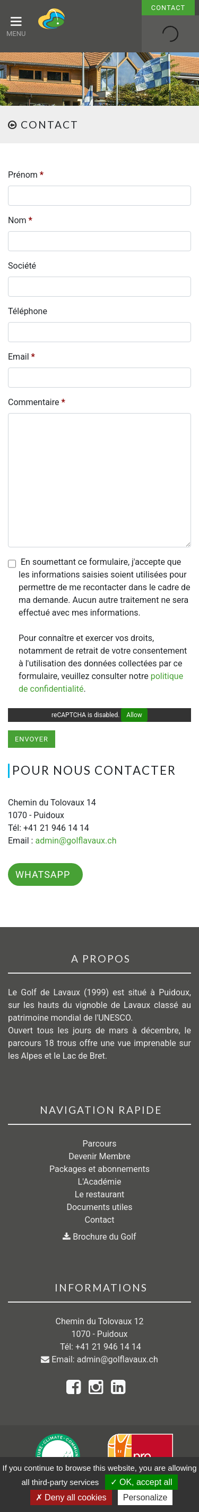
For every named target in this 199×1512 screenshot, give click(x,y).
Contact (168, 8)
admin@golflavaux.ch (75, 841)
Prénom (26, 175)
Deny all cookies (71, 1497)
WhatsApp (42, 874)
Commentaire (36, 402)
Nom (20, 220)
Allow (134, 715)
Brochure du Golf (99, 1237)
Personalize (145, 1497)
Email (21, 357)
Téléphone (27, 311)
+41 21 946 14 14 (108, 1347)
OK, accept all (141, 1482)
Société (22, 266)
